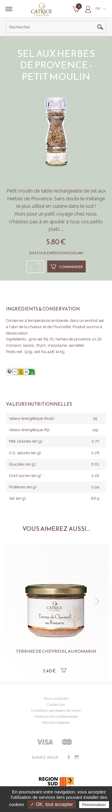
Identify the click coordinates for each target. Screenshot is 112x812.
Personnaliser (94, 804)
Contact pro (56, 704)
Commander (66, 266)
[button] (97, 602)
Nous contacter (56, 698)
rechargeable (67, 191)
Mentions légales (56, 722)
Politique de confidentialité (56, 716)
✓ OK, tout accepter (51, 804)
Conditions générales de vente (56, 710)
